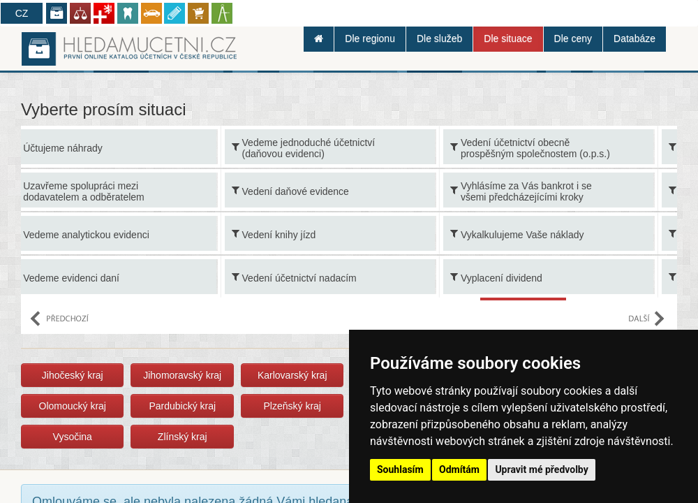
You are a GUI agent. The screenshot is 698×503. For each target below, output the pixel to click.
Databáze (634, 38)
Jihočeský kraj (72, 375)
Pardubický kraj (182, 405)
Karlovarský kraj (292, 375)
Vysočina (72, 436)
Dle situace (508, 38)
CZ (22, 13)
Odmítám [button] (459, 469)
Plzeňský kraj (291, 405)
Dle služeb (439, 38)
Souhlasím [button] (400, 469)
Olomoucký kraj (72, 405)
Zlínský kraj (182, 436)
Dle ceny (573, 38)
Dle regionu (370, 38)
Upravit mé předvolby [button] (541, 469)
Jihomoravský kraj (182, 375)
